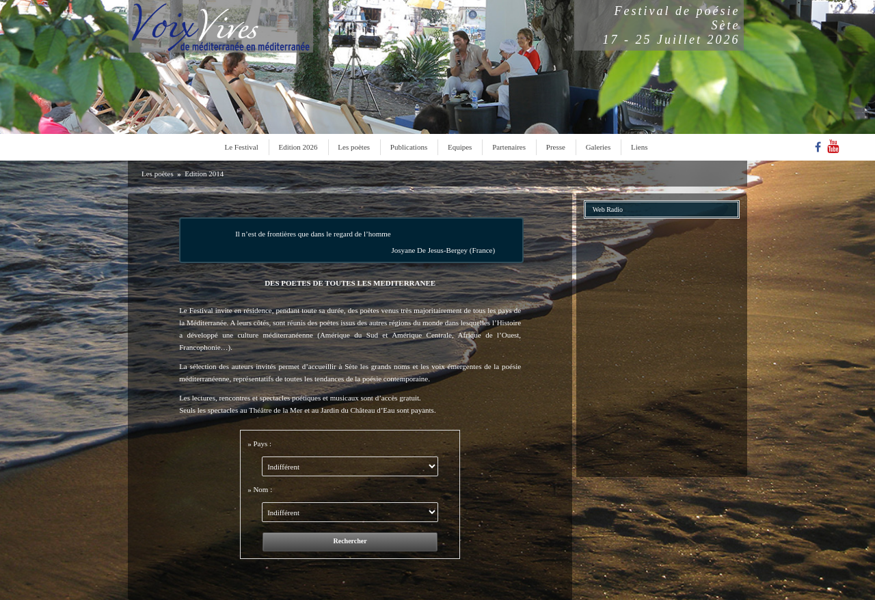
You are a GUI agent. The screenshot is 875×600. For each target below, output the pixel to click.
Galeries (598, 147)
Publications (408, 147)
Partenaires (509, 147)
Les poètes (354, 147)
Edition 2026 (297, 147)
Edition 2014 (204, 173)
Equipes (460, 147)
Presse (555, 147)
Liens (639, 147)
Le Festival (241, 147)
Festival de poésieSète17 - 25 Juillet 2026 (671, 25)
